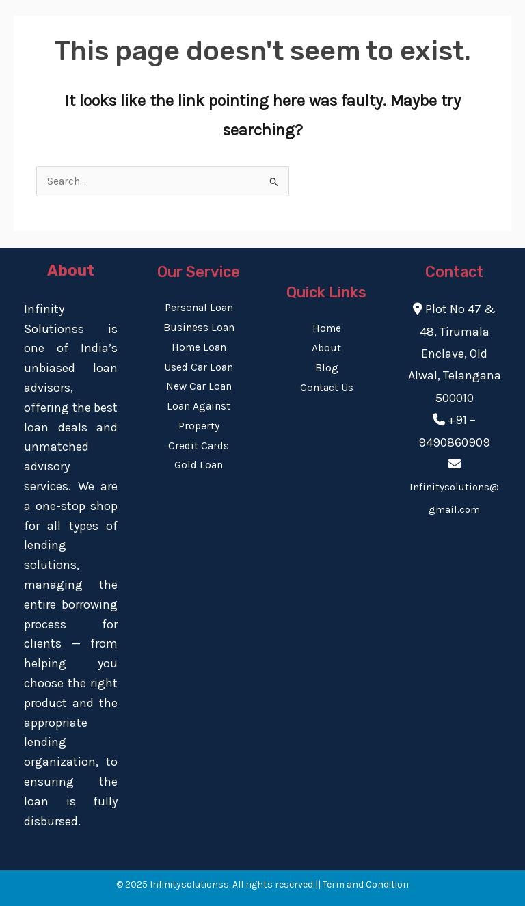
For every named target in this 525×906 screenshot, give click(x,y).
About (326, 348)
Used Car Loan (198, 367)
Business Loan (198, 327)
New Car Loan (199, 386)
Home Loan (199, 347)
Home (326, 328)
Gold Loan (198, 465)
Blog (326, 368)
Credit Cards (198, 446)
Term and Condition (366, 884)
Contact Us (326, 388)
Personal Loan (199, 308)
